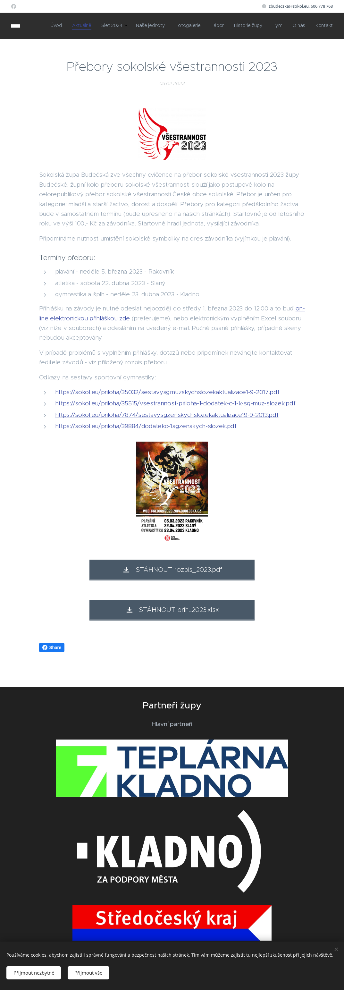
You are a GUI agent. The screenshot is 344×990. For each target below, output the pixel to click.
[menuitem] (239, 26)
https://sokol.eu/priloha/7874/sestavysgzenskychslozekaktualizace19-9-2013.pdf (167, 415)
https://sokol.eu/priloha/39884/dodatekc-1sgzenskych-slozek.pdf (146, 426)
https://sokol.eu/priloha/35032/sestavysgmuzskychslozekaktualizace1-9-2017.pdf (167, 392)
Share (52, 647)
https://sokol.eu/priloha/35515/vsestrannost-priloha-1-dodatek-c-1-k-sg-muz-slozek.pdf (175, 403)
